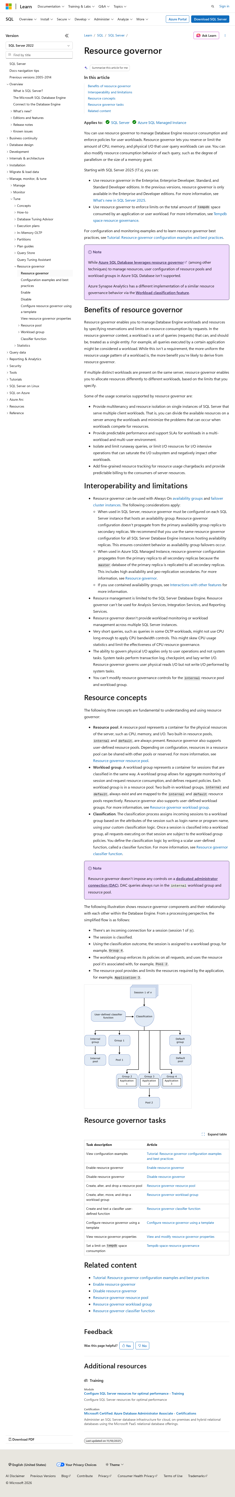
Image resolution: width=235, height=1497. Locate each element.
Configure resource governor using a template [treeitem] (46, 309)
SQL (100, 35)
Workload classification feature (162, 292)
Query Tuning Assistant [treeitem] (34, 259)
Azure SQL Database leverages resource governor (141, 262)
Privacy (103, 1476)
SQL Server (116, 35)
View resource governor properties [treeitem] (46, 318)
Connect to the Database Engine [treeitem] (36, 104)
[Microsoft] (9, 6)
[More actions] (225, 35)
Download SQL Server (210, 19)
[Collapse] (67, 35)
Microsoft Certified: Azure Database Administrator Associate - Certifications (140, 1413)
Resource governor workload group (179, 807)
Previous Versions (43, 1476)
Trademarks (196, 1476)
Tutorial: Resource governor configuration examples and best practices (165, 237)
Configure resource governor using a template (180, 1222)
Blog (64, 1476)
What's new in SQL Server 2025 (119, 200)
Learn (88, 35)
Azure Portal (178, 19)
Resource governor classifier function (173, 1208)
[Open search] (212, 6)
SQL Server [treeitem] (17, 63)
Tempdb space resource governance (173, 1245)
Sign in (224, 6)
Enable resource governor (165, 1167)
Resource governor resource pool (120, 760)
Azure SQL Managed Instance (162, 122)
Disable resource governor (166, 1176)
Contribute (85, 1476)
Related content (99, 111)
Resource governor (141, 578)
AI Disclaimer (15, 1476)
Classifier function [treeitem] (33, 338)
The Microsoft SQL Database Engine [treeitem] (39, 97)
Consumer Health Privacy (136, 1476)
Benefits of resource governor (109, 86)
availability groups (188, 498)
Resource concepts (101, 98)
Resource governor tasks (106, 104)
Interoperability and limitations (110, 92)
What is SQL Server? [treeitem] (28, 90)
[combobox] (39, 45)
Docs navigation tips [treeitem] (24, 70)
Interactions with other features (195, 584)
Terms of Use (173, 1476)
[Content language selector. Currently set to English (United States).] (27, 1465)
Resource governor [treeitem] (35, 273)
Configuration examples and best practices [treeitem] (44, 282)
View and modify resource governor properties (180, 1236)
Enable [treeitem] (25, 292)
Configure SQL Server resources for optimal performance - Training (134, 1393)
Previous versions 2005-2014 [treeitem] (30, 77)
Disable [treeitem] (26, 299)
